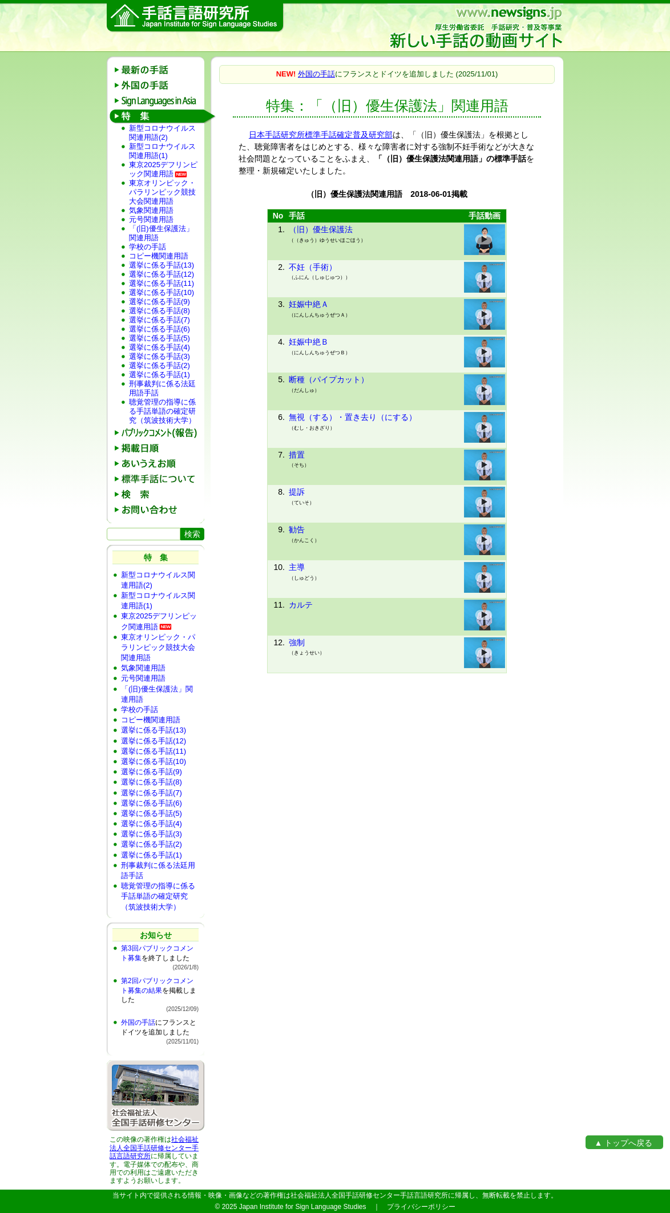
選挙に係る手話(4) (159, 347)
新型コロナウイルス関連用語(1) (162, 151)
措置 (297, 454)
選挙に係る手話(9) (159, 301)
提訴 (297, 491)
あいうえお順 (159, 463)
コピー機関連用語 (158, 256)
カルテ (301, 604)
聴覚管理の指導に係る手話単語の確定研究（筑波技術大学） (162, 411)
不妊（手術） (313, 267)
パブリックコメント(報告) (159, 432)
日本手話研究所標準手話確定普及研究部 (321, 134)
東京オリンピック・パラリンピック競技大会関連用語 (162, 192)
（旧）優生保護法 (321, 229)
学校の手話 (147, 246)
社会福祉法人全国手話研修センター (154, 1143)
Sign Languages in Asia (159, 100)
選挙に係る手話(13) (161, 265)
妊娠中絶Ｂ (309, 341)
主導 (297, 567)
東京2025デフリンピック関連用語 (163, 169)
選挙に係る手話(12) (161, 274)
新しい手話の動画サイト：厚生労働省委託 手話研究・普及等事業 (475, 27)
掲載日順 (159, 448)
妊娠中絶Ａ (309, 304)
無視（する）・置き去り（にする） (353, 417)
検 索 (159, 494)
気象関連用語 (151, 210)
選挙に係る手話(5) (159, 338)
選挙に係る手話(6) (159, 329)
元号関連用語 (151, 219)
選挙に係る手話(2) (159, 365)
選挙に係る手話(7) (159, 320)
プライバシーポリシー (421, 1207)
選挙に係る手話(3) (159, 356)
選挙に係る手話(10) (161, 292)
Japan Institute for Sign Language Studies (302, 1207)
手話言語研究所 (195, 18)
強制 (297, 642)
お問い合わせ (159, 509)
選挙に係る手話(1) (159, 374)
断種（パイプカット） (329, 379)
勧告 (297, 529)
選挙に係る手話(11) (161, 283)
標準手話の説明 (159, 479)
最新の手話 (159, 70)
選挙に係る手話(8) (159, 310)
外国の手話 (159, 85)
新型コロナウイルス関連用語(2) (162, 132)
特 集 (159, 116)
